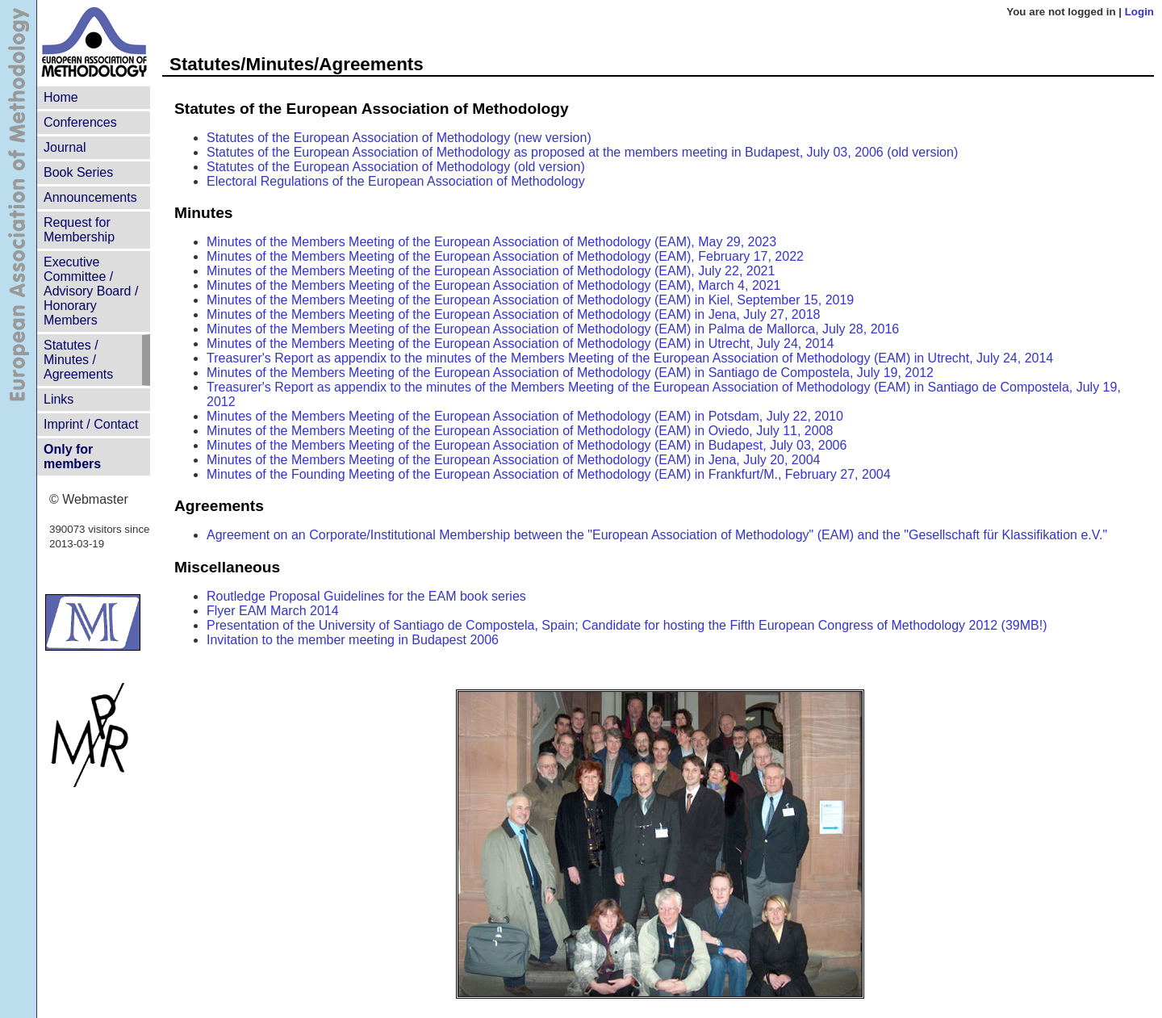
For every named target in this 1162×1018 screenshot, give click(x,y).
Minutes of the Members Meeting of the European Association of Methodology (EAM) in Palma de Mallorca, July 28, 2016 (553, 329)
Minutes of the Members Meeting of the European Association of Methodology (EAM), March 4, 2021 (493, 285)
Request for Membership (79, 230)
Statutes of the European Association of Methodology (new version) (399, 138)
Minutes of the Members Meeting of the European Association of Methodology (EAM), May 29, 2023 (491, 242)
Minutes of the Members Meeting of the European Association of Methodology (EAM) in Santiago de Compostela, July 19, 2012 (570, 372)
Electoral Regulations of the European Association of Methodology (396, 181)
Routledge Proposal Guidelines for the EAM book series (366, 596)
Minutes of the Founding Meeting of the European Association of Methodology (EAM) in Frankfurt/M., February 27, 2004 (549, 474)
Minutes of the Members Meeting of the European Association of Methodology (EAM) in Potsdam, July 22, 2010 (525, 416)
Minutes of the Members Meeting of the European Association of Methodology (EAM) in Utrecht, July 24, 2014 (520, 343)
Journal (65, 147)
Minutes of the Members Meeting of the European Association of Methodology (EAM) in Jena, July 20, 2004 (513, 460)
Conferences (80, 122)
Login (1139, 12)
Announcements (90, 197)
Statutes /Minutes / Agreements (78, 359)
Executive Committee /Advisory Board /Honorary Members (91, 291)
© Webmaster (88, 499)
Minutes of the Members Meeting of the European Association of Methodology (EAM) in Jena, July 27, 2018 (513, 314)
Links (58, 399)
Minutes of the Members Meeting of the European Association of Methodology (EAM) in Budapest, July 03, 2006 (526, 445)
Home (61, 97)
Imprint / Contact (91, 424)
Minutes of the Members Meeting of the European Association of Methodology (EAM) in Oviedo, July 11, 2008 (520, 431)
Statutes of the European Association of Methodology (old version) (396, 167)
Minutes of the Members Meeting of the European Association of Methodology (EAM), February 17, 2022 (505, 256)
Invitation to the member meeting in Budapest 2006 (353, 640)
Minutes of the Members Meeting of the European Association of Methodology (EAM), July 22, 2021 (491, 271)
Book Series (78, 172)
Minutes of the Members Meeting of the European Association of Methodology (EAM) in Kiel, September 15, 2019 (530, 300)
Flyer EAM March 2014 (273, 611)
